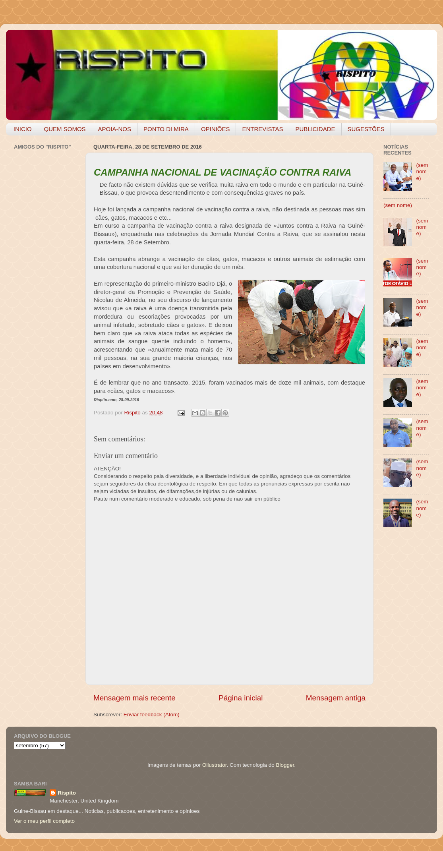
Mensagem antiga (336, 698)
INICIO (23, 129)
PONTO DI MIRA (166, 129)
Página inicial (241, 698)
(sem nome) (422, 171)
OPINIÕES (215, 129)
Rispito (67, 793)
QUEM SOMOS (65, 129)
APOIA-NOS (114, 129)
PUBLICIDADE (315, 129)
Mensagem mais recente (134, 698)
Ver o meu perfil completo (44, 821)
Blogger (285, 765)
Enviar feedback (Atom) (152, 715)
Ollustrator (214, 765)
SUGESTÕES (366, 129)
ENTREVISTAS (262, 129)
